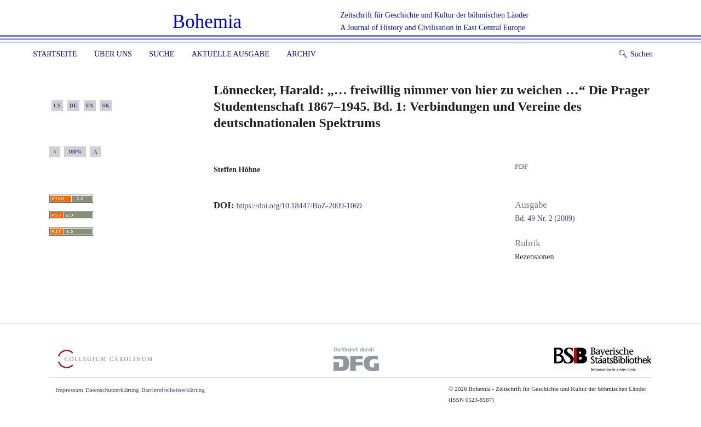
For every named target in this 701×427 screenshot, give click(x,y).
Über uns (113, 54)
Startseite (55, 54)
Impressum (69, 389)
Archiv (301, 54)
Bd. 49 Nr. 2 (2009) (545, 218)
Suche (161, 54)
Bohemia (207, 21)
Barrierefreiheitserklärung (173, 389)
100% (75, 152)
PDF (521, 166)
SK (106, 106)
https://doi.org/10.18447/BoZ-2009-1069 (299, 206)
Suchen (635, 54)
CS (57, 106)
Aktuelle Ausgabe (230, 54)
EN (90, 106)
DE (73, 106)
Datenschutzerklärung (112, 389)
